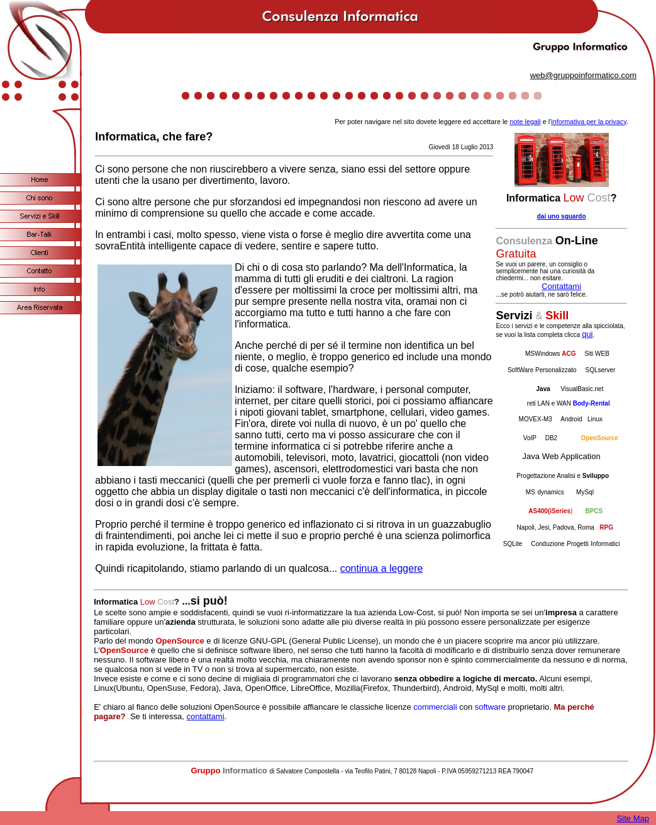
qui (587, 334)
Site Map (633, 818)
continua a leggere (381, 568)
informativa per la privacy (588, 121)
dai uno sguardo (561, 216)
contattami (206, 716)
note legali (524, 121)
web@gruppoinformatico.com (583, 75)
